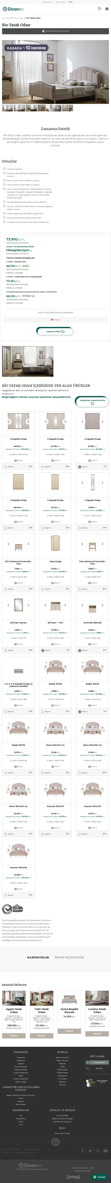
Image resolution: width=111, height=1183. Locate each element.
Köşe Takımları (62, 1060)
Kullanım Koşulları (20, 1079)
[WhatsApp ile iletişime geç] (99, 1177)
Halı (20, 1115)
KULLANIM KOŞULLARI (10, 1149)
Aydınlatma (21, 1119)
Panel (21, 1098)
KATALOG (55, 320)
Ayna (21, 1122)
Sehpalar (62, 1082)
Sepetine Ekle (55, 331)
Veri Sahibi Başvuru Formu (25, 1153)
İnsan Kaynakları (21, 1067)
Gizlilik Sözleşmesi (21, 1073)
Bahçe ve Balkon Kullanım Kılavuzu (21, 1095)
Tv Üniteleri (62, 1079)
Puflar (62, 1067)
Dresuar (62, 1085)
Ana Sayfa (6, 18)
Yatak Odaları (18, 18)
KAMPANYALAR (38, 957)
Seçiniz (11, 467)
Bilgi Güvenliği (21, 1070)
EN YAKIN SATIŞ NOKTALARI (55, 31)
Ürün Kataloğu (62, 1115)
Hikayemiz (21, 1057)
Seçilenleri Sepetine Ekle (92, 402)
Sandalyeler (62, 1076)
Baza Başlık (21, 1104)
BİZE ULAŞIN (60, 2)
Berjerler (62, 1064)
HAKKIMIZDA (47, 2)
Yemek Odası (62, 1070)
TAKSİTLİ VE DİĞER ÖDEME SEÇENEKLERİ (55, 312)
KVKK (21, 1076)
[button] (28, 421)
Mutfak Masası (62, 1073)
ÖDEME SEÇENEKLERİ (69, 957)
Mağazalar (21, 1060)
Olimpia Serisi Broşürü (62, 1122)
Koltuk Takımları (62, 1057)
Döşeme (20, 1101)
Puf (20, 1125)
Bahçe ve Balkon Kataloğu (62, 1119)
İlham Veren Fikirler (62, 1133)
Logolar (21, 1064)
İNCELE (18, 460)
